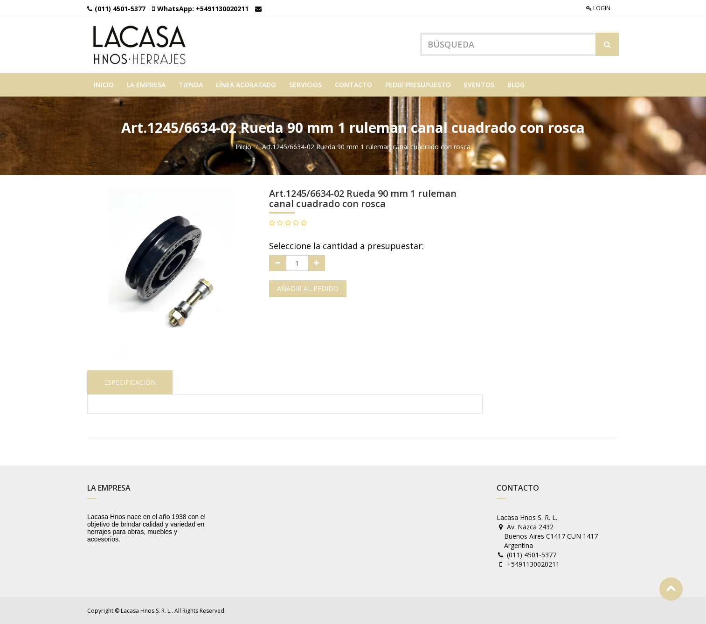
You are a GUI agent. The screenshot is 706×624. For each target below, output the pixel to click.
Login (598, 8)
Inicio (243, 146)
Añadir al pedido (308, 288)
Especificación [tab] (130, 382)
